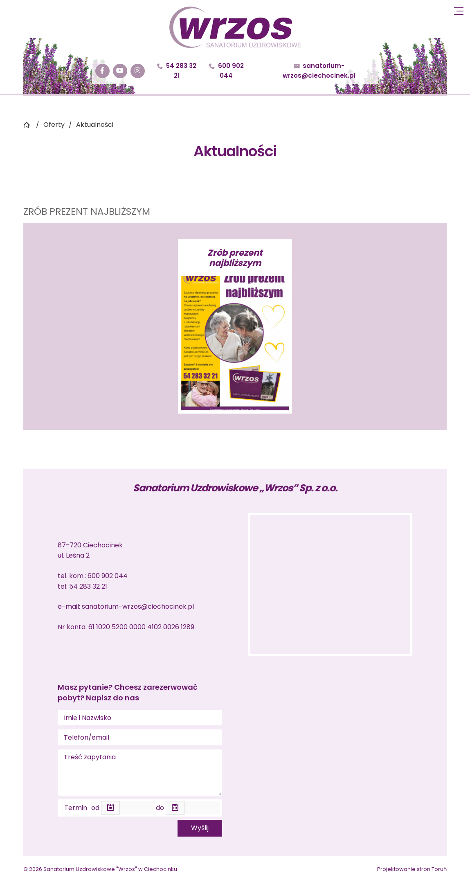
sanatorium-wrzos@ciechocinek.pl (319, 70)
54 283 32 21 (176, 70)
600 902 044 (226, 70)
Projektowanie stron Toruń (412, 869)
